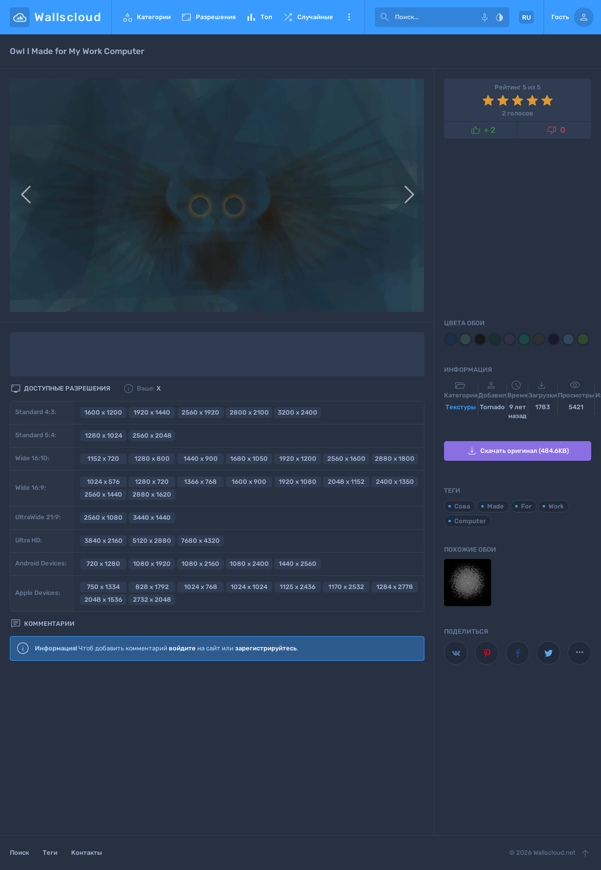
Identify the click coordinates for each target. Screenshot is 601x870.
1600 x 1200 (103, 412)
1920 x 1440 (151, 412)
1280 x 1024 (103, 435)
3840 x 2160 (103, 540)
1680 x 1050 (249, 458)
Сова (462, 506)
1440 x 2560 (297, 563)
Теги (50, 852)
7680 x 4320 (200, 540)
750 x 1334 (103, 586)
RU (526, 17)
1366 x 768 (200, 481)
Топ (258, 17)
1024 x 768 (200, 586)
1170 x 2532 (346, 586)
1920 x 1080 (297, 481)
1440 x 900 (200, 458)
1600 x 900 (249, 481)
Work (556, 506)
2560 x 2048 (152, 435)
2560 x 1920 (200, 412)
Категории (146, 17)
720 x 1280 (103, 563)
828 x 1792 (152, 586)
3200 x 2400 (297, 412)
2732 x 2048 (152, 599)
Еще (349, 17)
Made (495, 506)
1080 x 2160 (200, 563)
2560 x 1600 (346, 458)
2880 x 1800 (395, 458)
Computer (470, 521)
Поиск (19, 852)
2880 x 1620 (151, 494)
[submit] (384, 17)
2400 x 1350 (395, 481)
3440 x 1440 (152, 517)
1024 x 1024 (249, 586)
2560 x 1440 (103, 494)
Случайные (307, 17)
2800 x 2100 (249, 412)
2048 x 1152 (346, 481)
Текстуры (460, 407)
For (526, 506)
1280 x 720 (152, 481)
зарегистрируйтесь (266, 648)
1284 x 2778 (394, 586)
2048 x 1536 (103, 599)
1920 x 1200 (297, 458)
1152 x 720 (103, 458)
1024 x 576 (103, 481)
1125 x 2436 (297, 586)
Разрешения (208, 17)
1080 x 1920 (152, 563)
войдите (182, 648)
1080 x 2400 (249, 563)
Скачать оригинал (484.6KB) (517, 451)
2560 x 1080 (103, 517)
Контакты (86, 852)
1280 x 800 (152, 458)
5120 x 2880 (151, 540)
